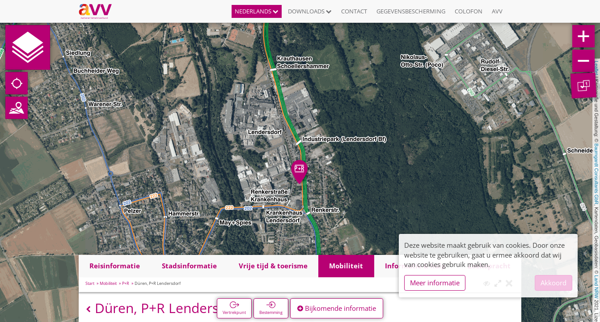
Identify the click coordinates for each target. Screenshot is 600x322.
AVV (497, 11)
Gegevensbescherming (410, 11)
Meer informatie (435, 282)
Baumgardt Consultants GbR (596, 174)
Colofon (468, 11)
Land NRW (596, 286)
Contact (354, 11)
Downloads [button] (310, 11)
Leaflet (596, 68)
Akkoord (553, 282)
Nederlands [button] (257, 11)
